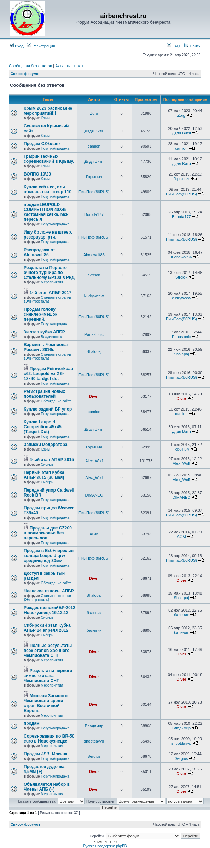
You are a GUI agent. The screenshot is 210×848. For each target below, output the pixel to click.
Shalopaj (93, 351)
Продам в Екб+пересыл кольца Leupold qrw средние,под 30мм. (49, 555)
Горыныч (94, 176)
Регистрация (41, 46)
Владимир (94, 726)
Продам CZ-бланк (42, 143)
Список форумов (26, 74)
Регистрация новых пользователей (44, 394)
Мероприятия (52, 282)
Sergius (93, 756)
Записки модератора (45, 444)
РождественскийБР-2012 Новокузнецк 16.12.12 (49, 610)
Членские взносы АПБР (49, 591)
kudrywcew (94, 296)
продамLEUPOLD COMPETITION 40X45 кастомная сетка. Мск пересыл (46, 212)
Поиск (192, 46)
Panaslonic (94, 334)
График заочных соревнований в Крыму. (49, 159)
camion (94, 146)
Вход (17, 46)
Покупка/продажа (55, 148)
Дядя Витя (93, 131)
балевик (94, 613)
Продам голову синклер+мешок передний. (40, 314)
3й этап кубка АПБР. (44, 332)
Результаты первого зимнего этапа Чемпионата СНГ (48, 675)
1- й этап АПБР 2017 (50, 292)
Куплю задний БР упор (48, 409)
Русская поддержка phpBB (105, 846)
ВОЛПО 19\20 (37, 174)
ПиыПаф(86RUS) (94, 192)
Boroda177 (94, 214)
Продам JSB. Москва (45, 753)
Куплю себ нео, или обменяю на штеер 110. (48, 189)
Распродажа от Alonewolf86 (39, 252)
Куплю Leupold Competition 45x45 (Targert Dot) (43, 426)
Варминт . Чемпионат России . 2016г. (46, 347)
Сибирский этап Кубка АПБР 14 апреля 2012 (47, 628)
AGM (93, 534)
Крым (45, 118)
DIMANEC (94, 495)
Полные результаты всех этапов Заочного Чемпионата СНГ (48, 650)
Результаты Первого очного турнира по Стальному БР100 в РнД (49, 272)
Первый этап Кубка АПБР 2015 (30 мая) (44, 475)
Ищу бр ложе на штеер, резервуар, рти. (48, 235)
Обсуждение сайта (56, 401)
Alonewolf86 (94, 255)
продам (32, 723)
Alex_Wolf (94, 461)
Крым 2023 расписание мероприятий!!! (48, 111)
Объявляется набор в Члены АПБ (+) (47, 787)
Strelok (94, 275)
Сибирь (47, 464)
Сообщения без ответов (30, 66)
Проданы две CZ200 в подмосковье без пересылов (48, 533)
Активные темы (69, 66)
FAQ (173, 46)
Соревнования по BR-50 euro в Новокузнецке (49, 739)
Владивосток (51, 337)
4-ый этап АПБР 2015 (52, 459)
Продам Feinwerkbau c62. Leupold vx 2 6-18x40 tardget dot (48, 373)
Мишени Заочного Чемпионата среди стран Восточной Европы (46, 703)
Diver (94, 396)
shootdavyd (94, 741)
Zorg (94, 113)
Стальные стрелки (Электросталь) (47, 299)
